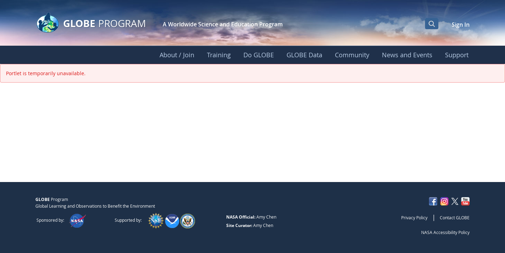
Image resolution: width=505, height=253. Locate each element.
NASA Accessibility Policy (445, 232)
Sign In (461, 24)
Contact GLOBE (455, 217)
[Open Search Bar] (431, 23)
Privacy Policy (414, 217)
